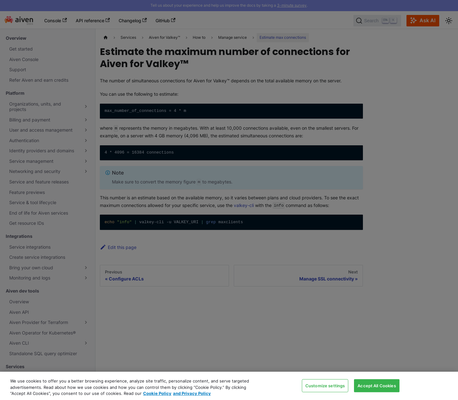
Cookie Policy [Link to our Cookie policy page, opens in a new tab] (157, 393)
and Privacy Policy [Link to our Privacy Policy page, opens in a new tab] (192, 393)
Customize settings (325, 385)
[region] (229, 386)
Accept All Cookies (376, 385)
